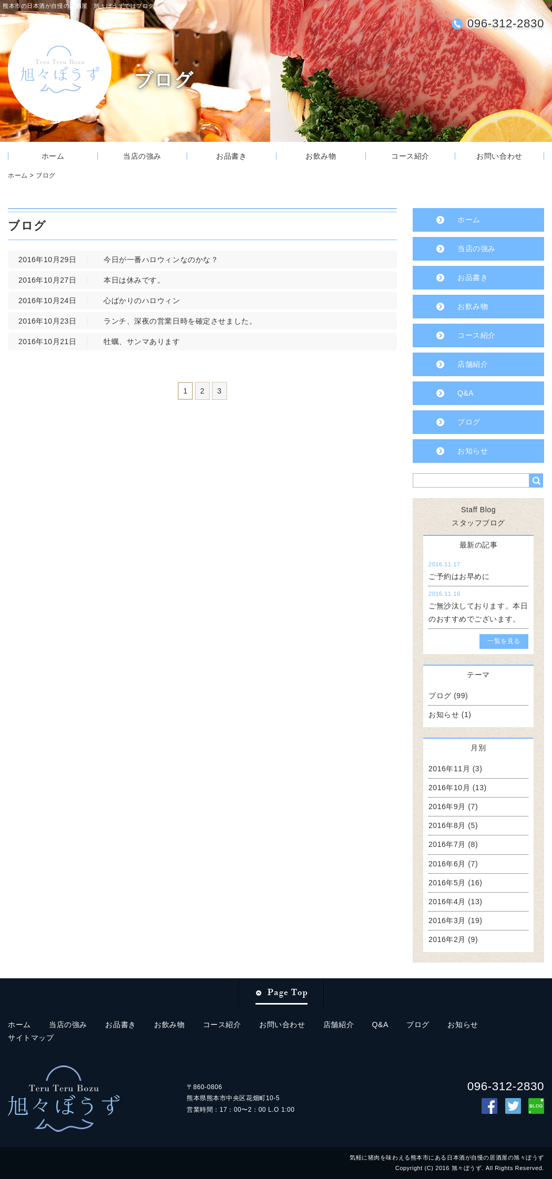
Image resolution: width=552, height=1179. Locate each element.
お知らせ (472, 451)
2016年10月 (449, 787)
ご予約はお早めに (458, 576)
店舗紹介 (472, 364)
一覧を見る (503, 641)
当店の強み (142, 156)
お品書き (231, 156)
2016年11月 (449, 768)
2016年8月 (447, 825)
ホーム (53, 156)
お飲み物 (320, 156)
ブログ (46, 175)
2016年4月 (447, 901)
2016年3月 (447, 920)
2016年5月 (447, 882)
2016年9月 (447, 806)
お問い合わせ (499, 156)
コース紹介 (410, 156)
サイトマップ (31, 1037)
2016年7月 (447, 844)
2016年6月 (447, 864)
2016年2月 (447, 939)
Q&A (465, 393)
